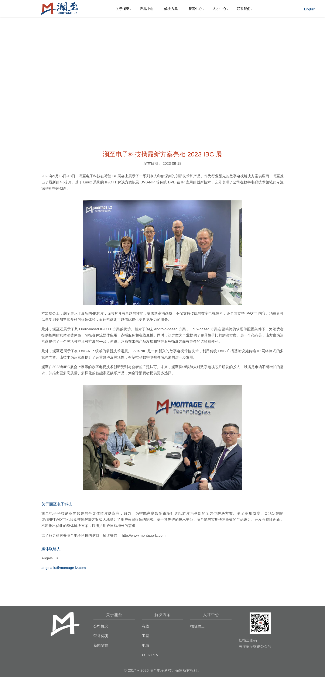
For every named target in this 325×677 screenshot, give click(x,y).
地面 (145, 645)
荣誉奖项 (100, 636)
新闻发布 (100, 645)
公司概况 (100, 626)
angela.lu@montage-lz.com (63, 568)
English (309, 9)
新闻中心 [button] (196, 9)
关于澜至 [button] (123, 9)
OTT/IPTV (150, 655)
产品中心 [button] (148, 9)
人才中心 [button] (220, 9)
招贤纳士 (197, 626)
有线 (145, 626)
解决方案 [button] (172, 9)
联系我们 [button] (245, 9)
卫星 (145, 636)
